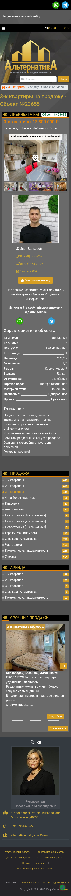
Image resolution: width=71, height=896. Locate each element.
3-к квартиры (17, 87)
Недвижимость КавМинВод (21, 16)
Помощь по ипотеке (33, 863)
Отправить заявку (35, 280)
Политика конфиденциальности (34, 868)
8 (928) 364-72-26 (30, 256)
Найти (64, 79)
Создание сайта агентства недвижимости (45, 882)
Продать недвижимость (50, 851)
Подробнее (55, 716)
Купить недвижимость (17, 851)
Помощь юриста (53, 857)
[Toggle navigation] (3, 28)
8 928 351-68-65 (59, 28)
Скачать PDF (26, 271)
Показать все (58, 728)
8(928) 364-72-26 (30, 264)
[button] (35, 156)
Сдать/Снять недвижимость (21, 857)
